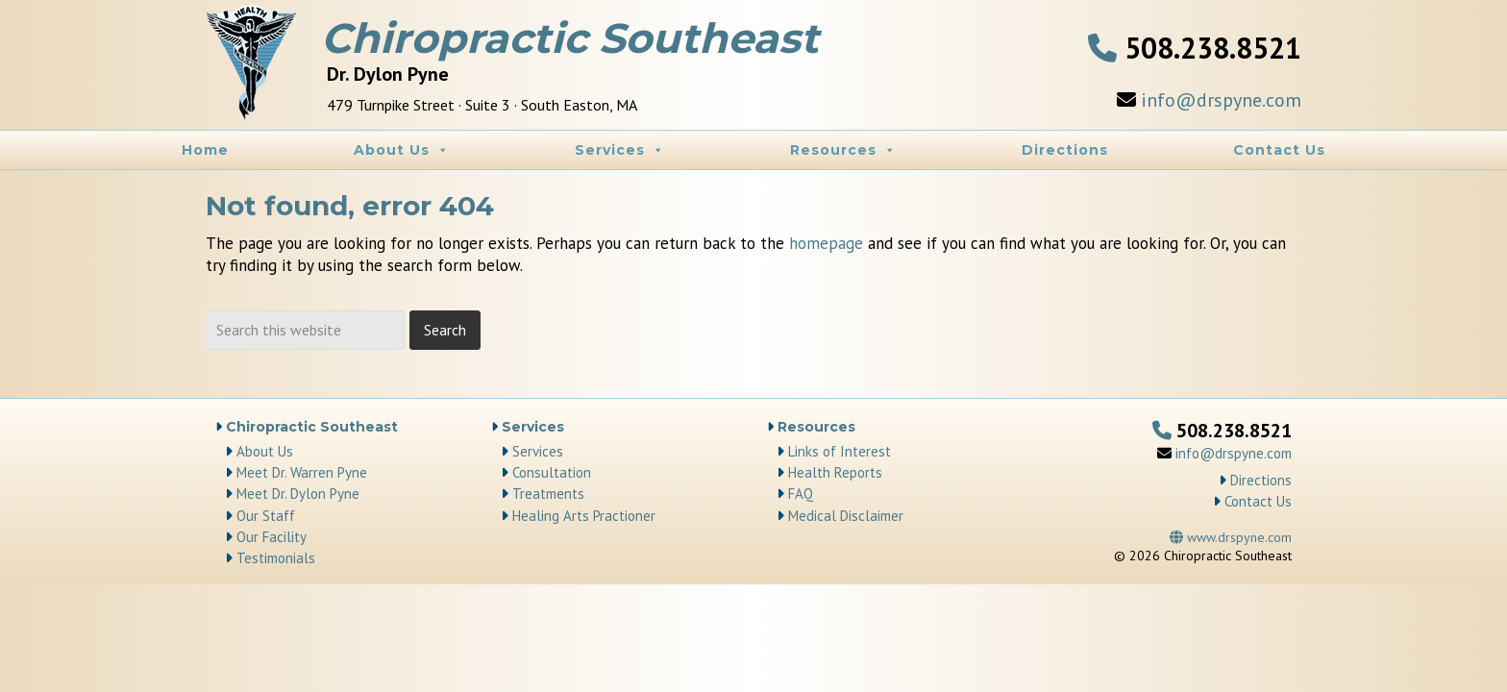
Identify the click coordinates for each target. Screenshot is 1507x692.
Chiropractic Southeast (312, 426)
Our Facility (271, 537)
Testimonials (275, 558)
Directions (1065, 150)
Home (205, 150)
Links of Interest (839, 451)
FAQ (800, 493)
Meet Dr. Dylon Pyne (297, 493)
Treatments (548, 493)
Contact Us (1279, 150)
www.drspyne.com (1231, 537)
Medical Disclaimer (845, 516)
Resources (843, 150)
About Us (402, 150)
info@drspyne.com (1221, 99)
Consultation (551, 472)
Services (620, 150)
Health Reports (835, 472)
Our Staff (265, 516)
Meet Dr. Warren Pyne (301, 472)
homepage (826, 243)
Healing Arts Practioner (583, 516)
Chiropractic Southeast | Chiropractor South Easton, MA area (254, 67)
